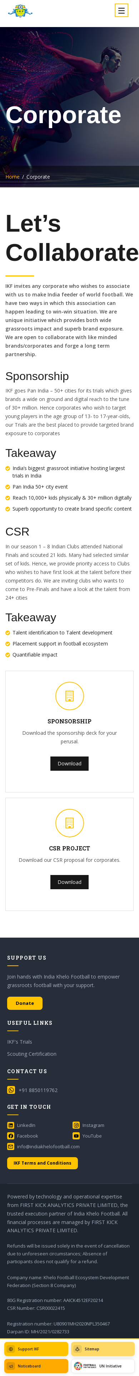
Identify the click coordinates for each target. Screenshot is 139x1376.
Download (69, 763)
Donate (25, 1003)
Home (12, 176)
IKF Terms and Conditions (42, 1163)
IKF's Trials (19, 1041)
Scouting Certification (31, 1053)
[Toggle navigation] (121, 10)
